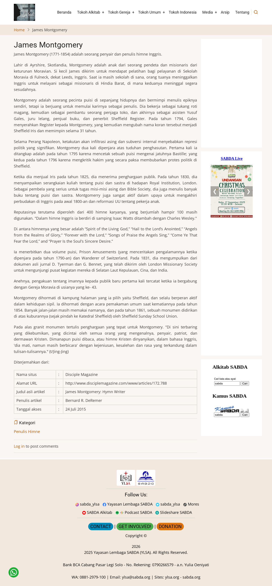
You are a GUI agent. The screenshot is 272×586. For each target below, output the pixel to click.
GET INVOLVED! (135, 526)
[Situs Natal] (231, 93)
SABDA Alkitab (97, 512)
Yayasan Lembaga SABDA (128, 504)
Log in (19, 446)
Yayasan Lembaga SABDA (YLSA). (123, 552)
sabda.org (191, 577)
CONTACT (100, 526)
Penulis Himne (27, 431)
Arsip (225, 12)
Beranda (64, 12)
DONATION (170, 526)
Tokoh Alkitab (88, 12)
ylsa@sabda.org (136, 577)
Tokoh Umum (149, 12)
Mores (191, 504)
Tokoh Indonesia (183, 12)
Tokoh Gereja (119, 12)
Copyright (134, 535)
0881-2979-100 (93, 577)
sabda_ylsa (87, 504)
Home (19, 29)
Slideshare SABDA (173, 512)
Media (207, 12)
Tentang (242, 12)
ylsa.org (172, 577)
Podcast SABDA (133, 512)
